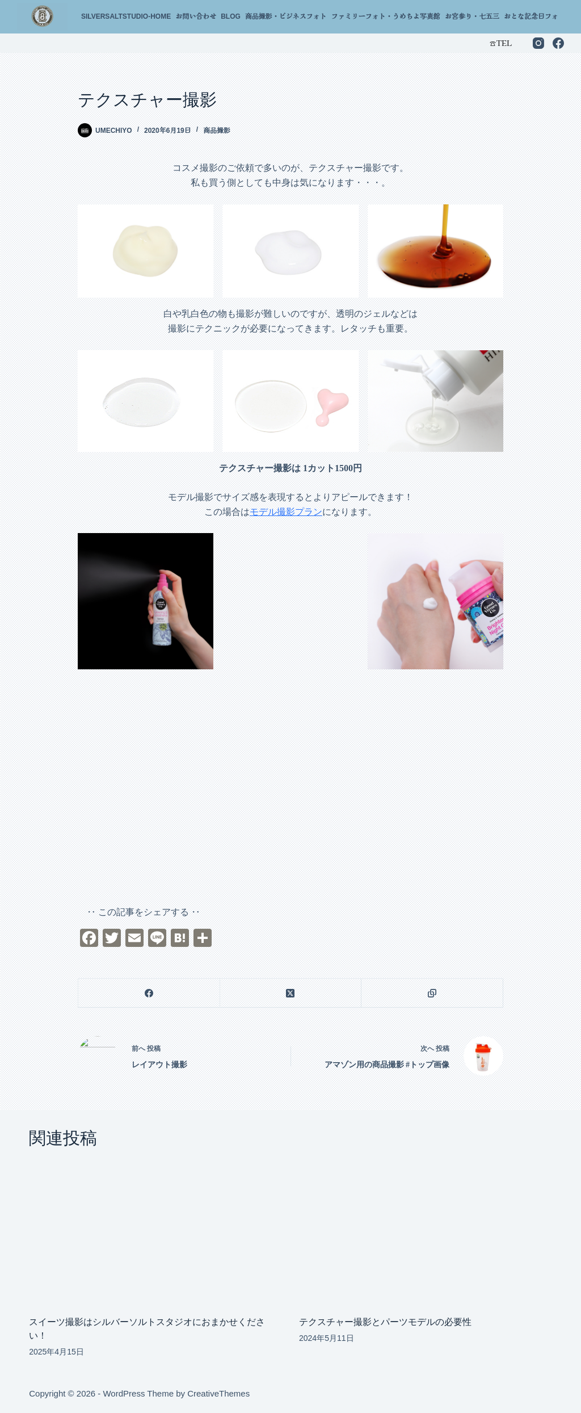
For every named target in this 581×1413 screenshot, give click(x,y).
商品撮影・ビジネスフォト (286, 16)
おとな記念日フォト (534, 16)
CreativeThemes (218, 1393)
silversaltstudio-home (126, 16)
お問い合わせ (195, 16)
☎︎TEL (500, 42)
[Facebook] (558, 43)
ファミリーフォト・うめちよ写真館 (385, 16)
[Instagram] (538, 43)
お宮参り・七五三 (472, 16)
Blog (231, 16)
